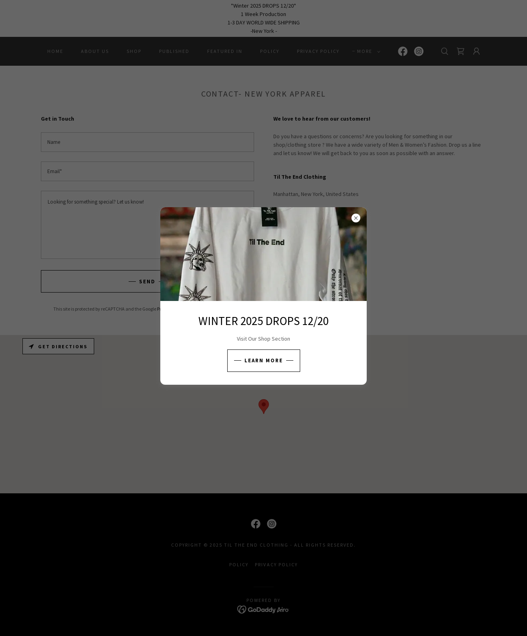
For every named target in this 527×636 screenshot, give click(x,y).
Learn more (263, 360)
